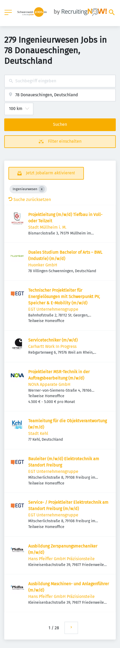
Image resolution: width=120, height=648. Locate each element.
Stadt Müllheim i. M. (47, 227)
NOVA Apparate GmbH (49, 384)
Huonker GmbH (42, 264)
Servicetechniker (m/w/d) (53, 340)
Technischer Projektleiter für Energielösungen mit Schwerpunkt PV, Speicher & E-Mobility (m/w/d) (64, 296)
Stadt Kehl (38, 433)
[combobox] (60, 81)
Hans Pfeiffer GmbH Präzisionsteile (61, 558)
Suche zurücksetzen (29, 199)
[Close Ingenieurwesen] (42, 189)
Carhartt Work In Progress (52, 346)
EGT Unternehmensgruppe (53, 309)
